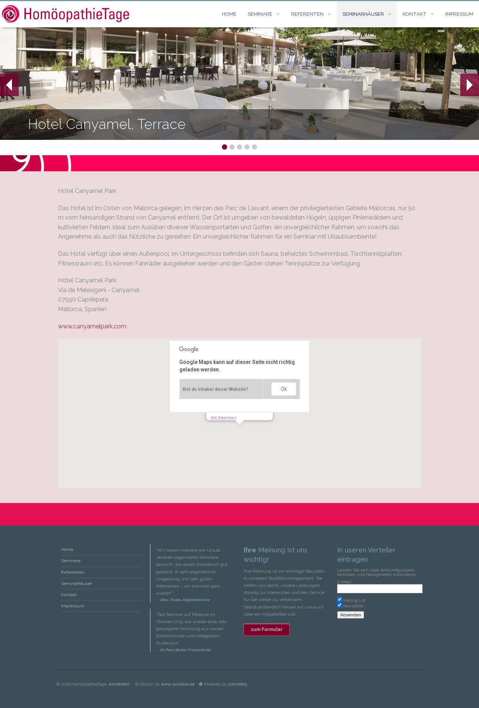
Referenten (307, 14)
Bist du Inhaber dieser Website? (215, 389)
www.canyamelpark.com (92, 326)
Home (229, 14)
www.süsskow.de (178, 684)
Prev (6, 85)
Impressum (459, 14)
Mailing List (354, 600)
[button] (239, 431)
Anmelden (119, 684)
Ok (284, 389)
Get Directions (224, 418)
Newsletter (353, 606)
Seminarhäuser (363, 14)
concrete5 (237, 684)
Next (469, 85)
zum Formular (267, 629)
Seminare (260, 14)
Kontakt (415, 14)
